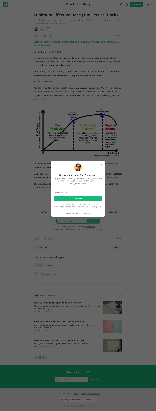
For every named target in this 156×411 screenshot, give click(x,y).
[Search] (121, 4)
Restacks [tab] (49, 265)
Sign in (149, 4)
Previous (41, 247)
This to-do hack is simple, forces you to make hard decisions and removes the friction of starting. (67, 307)
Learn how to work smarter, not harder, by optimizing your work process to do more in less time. (66, 326)
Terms (83, 393)
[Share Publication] (126, 4)
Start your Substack (70, 399)
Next (116, 247)
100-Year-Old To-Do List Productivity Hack (57, 302)
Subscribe (136, 4)
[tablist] (44, 265)
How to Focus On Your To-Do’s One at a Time (59, 340)
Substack (66, 406)
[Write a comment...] (80, 277)
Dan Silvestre (44, 27)
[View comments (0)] (44, 35)
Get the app (90, 400)
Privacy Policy (97, 207)
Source (37, 193)
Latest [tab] (42, 296)
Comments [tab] (39, 265)
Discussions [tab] (52, 296)
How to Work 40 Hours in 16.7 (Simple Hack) (59, 321)
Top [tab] (36, 296)
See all (40, 357)
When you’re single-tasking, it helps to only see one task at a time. (62, 343)
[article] (78, 308)
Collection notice (93, 393)
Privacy (76, 393)
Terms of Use (90, 204)
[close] (101, 164)
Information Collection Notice (77, 207)
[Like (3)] (37, 35)
